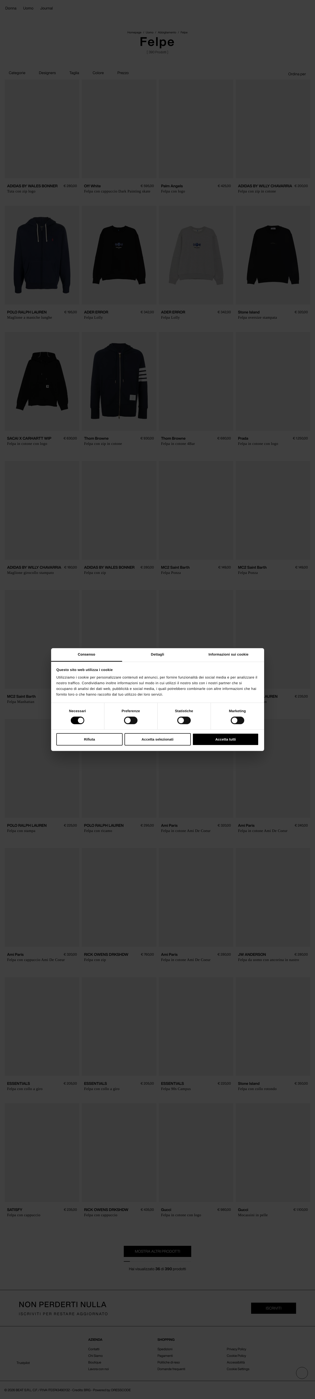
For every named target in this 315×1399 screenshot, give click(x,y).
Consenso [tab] (86, 654)
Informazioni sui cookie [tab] (228, 654)
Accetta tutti (225, 739)
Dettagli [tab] (157, 654)
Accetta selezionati (157, 739)
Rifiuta (89, 739)
